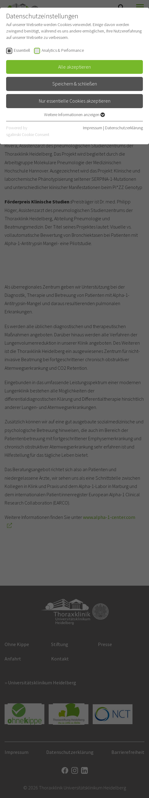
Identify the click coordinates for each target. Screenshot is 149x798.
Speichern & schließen (74, 84)
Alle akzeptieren (74, 67)
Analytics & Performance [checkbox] (63, 50)
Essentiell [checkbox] (22, 50)
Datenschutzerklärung (124, 127)
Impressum (92, 127)
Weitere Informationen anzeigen (74, 114)
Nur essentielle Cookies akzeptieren (74, 101)
